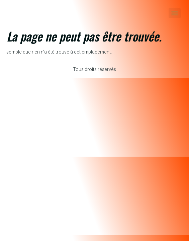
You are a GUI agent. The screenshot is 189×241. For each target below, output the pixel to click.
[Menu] (175, 13)
